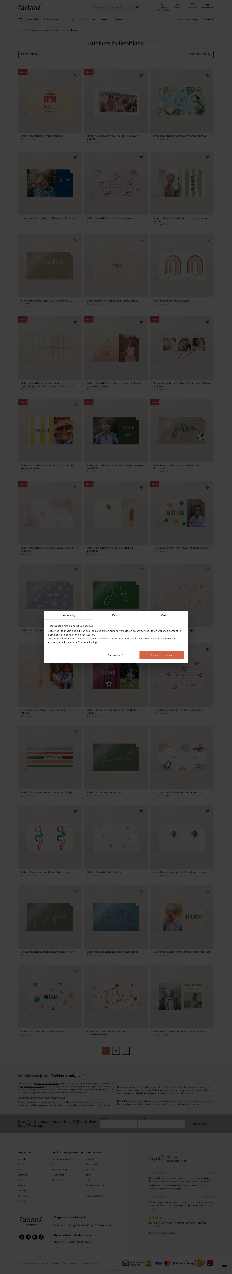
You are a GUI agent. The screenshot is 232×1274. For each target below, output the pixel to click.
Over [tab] (163, 615)
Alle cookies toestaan (162, 654)
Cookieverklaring (87, 642)
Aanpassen (116, 654)
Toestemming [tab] (68, 615)
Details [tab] (116, 615)
